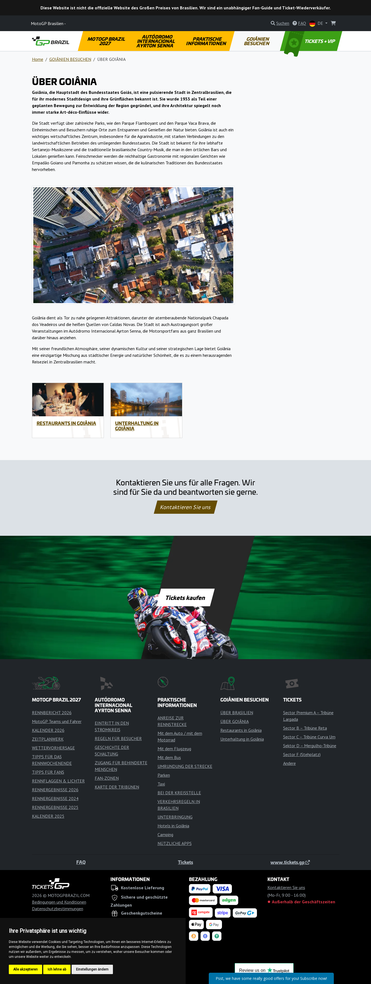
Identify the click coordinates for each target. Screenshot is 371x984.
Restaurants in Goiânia (66, 423)
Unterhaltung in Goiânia (137, 426)
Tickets (185, 862)
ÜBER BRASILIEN (236, 712)
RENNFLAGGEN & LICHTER (58, 781)
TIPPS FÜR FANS (48, 772)
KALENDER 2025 (48, 816)
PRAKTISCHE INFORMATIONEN (206, 41)
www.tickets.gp (290, 862)
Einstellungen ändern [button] (92, 969)
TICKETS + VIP (310, 41)
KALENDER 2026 (48, 730)
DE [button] (316, 23)
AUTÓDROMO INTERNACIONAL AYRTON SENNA (156, 41)
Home (37, 59)
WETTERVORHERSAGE (53, 748)
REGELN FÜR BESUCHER (118, 738)
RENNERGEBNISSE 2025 (55, 807)
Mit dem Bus (169, 757)
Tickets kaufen (185, 597)
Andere (289, 763)
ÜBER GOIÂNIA (234, 721)
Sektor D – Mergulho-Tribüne (309, 745)
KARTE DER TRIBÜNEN (117, 787)
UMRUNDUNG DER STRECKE (185, 766)
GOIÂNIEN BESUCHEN (256, 41)
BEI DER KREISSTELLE (179, 792)
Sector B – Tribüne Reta (305, 728)
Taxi (161, 784)
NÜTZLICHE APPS (175, 843)
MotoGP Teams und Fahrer (57, 721)
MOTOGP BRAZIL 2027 (106, 41)
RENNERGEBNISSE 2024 (55, 798)
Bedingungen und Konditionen (59, 902)
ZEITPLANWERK (48, 739)
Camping (165, 834)
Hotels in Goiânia (173, 825)
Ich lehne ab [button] (57, 969)
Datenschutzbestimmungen (57, 908)
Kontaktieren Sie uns (185, 507)
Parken (164, 775)
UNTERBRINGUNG (175, 817)
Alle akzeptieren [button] (25, 969)
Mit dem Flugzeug (174, 748)
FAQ (81, 862)
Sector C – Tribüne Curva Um (309, 737)
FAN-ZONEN (107, 778)
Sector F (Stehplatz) (302, 754)
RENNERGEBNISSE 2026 (55, 789)
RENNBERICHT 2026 (52, 712)
